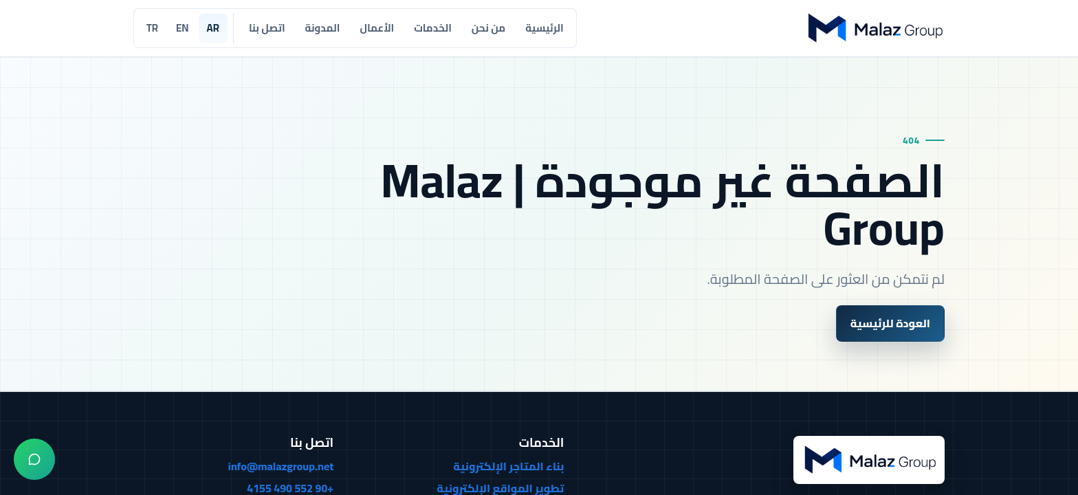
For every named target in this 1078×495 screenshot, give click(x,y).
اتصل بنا (267, 28)
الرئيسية (544, 28)
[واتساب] (34, 459)
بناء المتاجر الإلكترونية (508, 467)
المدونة (322, 28)
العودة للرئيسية (890, 323)
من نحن (488, 28)
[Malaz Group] (874, 27)
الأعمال (377, 28)
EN (182, 28)
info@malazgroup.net (280, 467)
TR (152, 28)
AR (213, 28)
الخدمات (433, 28)
